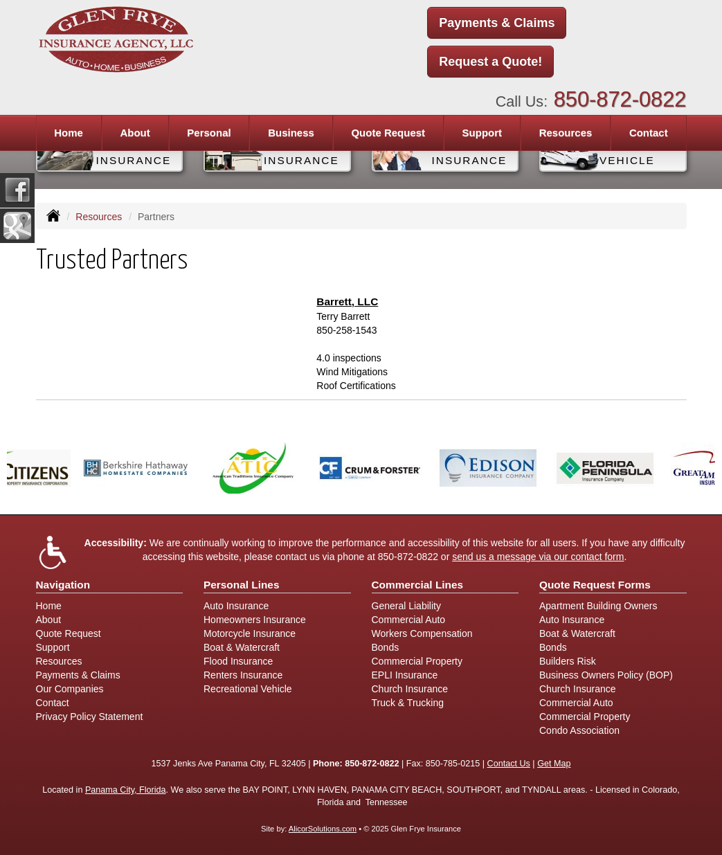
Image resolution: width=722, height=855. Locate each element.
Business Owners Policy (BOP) (606, 675)
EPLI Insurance (405, 675)
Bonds (385, 647)
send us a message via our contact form (538, 556)
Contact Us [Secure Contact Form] (508, 763)
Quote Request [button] (388, 132)
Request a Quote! (490, 62)
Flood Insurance (238, 661)
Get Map (553, 763)
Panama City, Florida (125, 790)
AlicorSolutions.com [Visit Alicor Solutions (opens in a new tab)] (323, 829)
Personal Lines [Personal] (242, 585)
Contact (648, 132)
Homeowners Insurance (255, 619)
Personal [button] (209, 132)
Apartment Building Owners (598, 605)
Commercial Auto (409, 619)
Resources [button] (566, 132)
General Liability (406, 605)
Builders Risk (567, 661)
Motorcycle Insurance (250, 633)
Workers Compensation (422, 633)
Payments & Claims (496, 23)
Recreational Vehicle (248, 688)
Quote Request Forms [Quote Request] (595, 585)
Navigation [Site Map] (63, 585)
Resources (98, 216)
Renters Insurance (243, 675)
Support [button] (482, 132)
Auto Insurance (236, 605)
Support (53, 647)
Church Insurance (410, 688)
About (135, 132)
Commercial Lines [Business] (418, 585)
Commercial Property (417, 661)
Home (68, 132)
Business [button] (291, 132)
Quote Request (68, 633)
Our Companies (70, 688)
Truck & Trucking (408, 702)
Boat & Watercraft (242, 647)
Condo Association (579, 730)
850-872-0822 (620, 99)
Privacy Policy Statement (89, 716)
